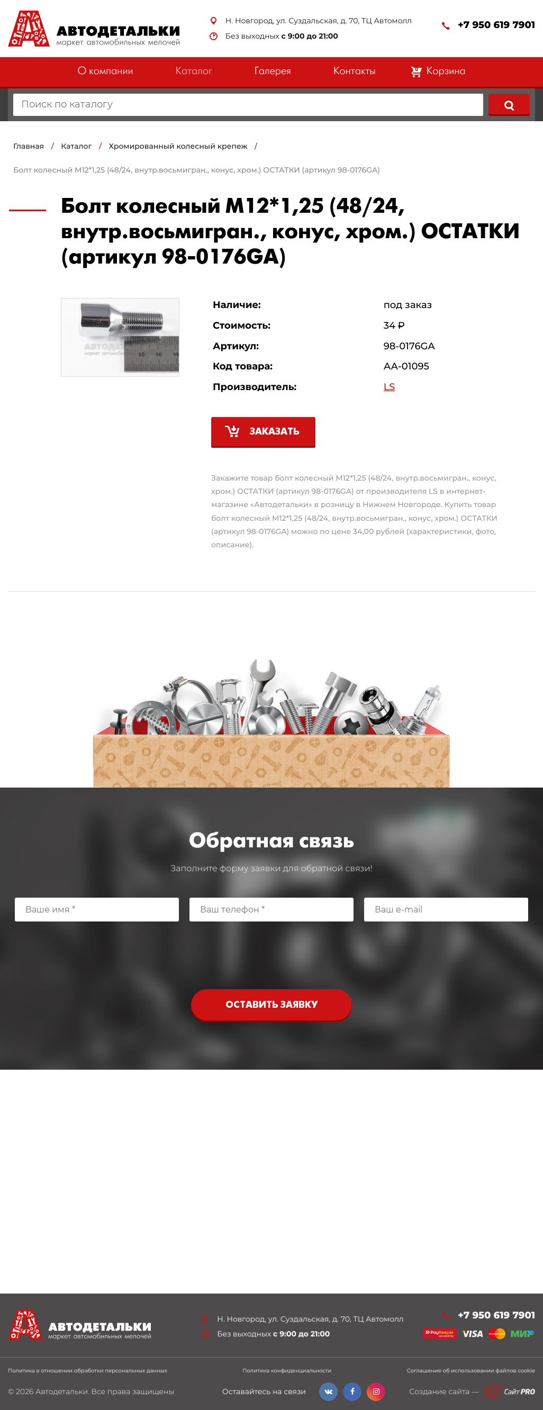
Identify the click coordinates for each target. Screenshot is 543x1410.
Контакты (354, 72)
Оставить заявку (271, 1005)
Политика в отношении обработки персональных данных (87, 1370)
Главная (28, 146)
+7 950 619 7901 (496, 25)
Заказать (275, 432)
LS (389, 387)
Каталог (194, 72)
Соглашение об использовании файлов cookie (471, 1370)
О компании (105, 72)
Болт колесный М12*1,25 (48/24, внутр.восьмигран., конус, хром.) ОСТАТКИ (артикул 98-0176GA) (196, 170)
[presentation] (271, 952)
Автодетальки (61, 1391)
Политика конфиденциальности (286, 1370)
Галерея (273, 72)
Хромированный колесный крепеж (178, 146)
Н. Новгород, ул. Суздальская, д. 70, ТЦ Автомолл (318, 20)
